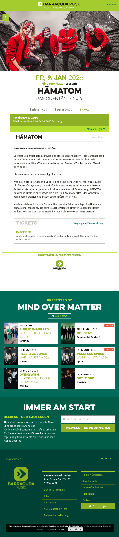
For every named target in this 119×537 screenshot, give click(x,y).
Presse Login (99, 506)
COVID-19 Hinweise (54, 489)
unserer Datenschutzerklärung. (51, 529)
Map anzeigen (95, 129)
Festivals (87, 500)
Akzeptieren (75, 529)
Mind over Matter (53, 83)
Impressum (50, 502)
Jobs (46, 496)
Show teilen (110, 22)
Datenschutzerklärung (56, 515)
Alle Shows (61, 315)
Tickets (84, 109)
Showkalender (90, 481)
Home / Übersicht (92, 474)
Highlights (88, 493)
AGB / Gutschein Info (55, 508)
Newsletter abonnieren (88, 428)
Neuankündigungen (93, 487)
